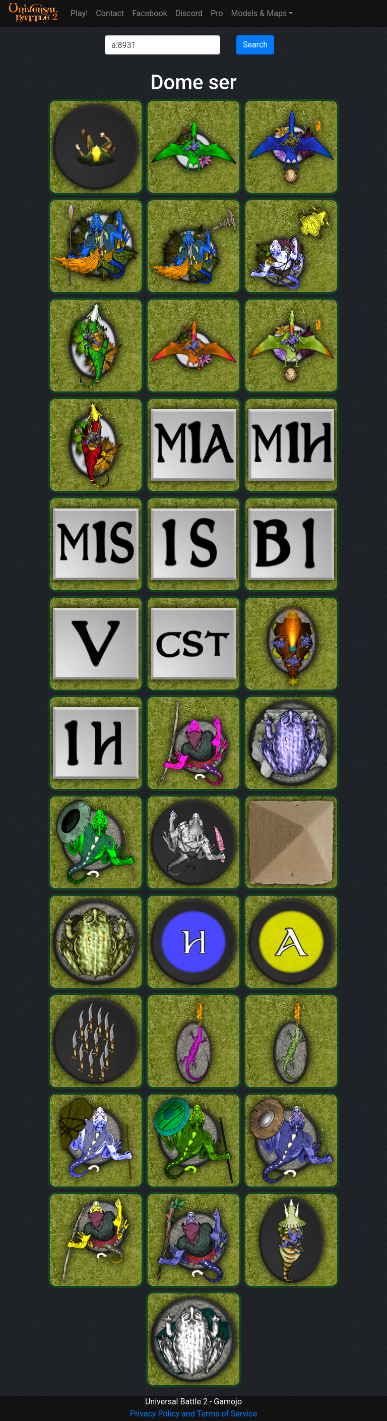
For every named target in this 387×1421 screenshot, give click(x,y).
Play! (79, 13)
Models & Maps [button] (259, 13)
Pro (217, 13)
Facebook (149, 13)
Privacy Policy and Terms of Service (193, 1413)
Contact (110, 13)
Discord (189, 13)
